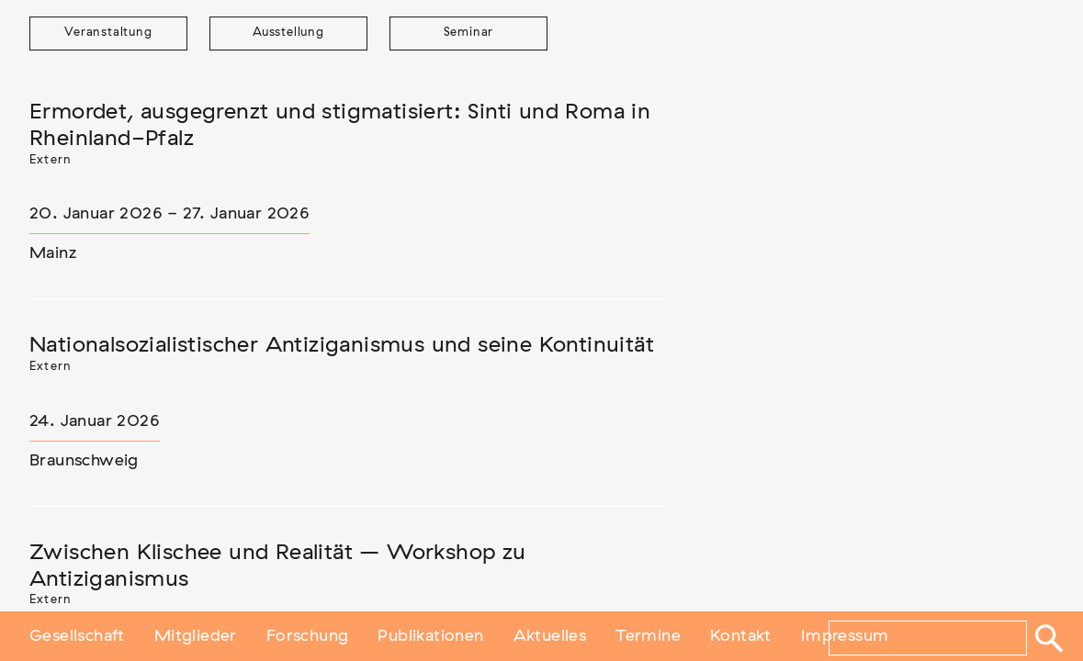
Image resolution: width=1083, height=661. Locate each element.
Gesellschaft (77, 636)
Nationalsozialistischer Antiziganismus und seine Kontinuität (341, 345)
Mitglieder (195, 636)
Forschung (307, 636)
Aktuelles (550, 636)
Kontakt (741, 636)
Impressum (845, 636)
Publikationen (430, 636)
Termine (648, 636)
